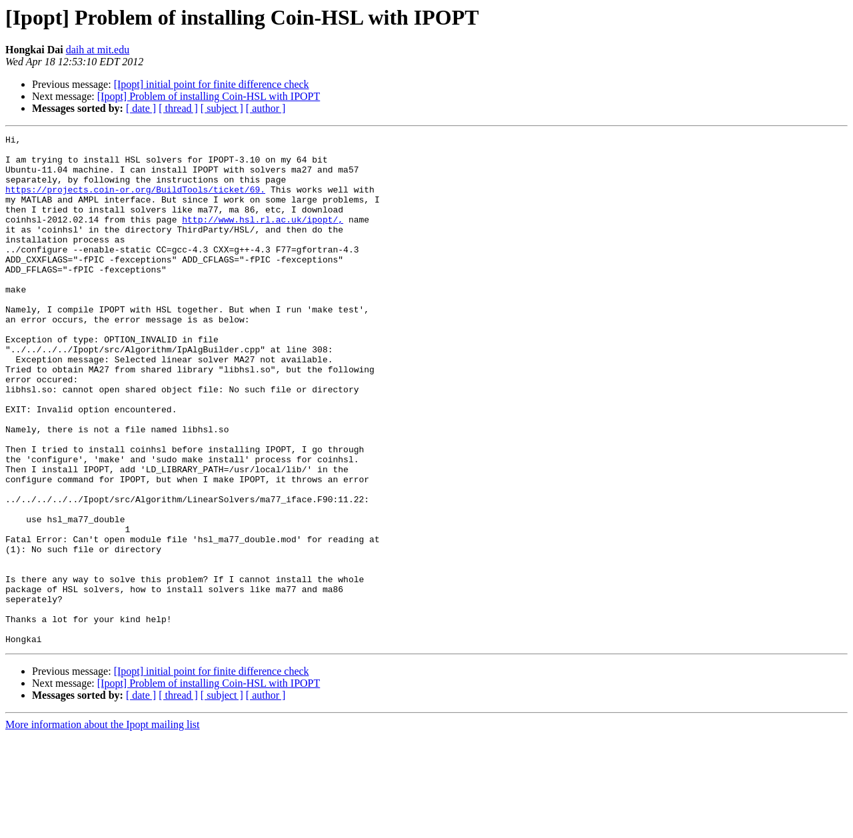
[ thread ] (178, 108)
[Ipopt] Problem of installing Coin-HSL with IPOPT (209, 96)
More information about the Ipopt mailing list (102, 826)
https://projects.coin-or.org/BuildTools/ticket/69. (135, 201)
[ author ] (266, 108)
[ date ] (141, 108)
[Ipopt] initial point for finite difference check (211, 84)
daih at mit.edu (98, 49)
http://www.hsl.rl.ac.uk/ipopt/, (262, 237)
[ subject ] (222, 108)
